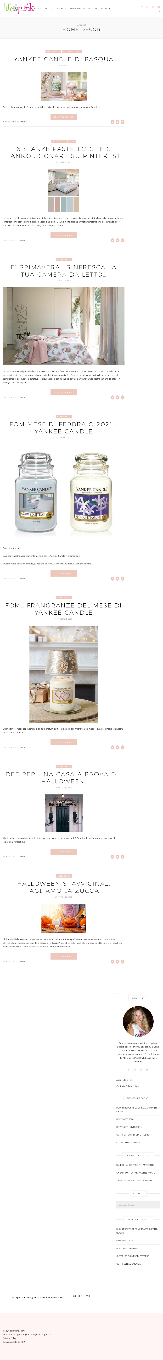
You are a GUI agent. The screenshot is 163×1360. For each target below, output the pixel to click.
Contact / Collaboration (127, 1086)
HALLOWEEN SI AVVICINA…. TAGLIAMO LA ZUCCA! (64, 887)
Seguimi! (84, 1296)
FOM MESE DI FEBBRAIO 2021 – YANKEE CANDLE (64, 428)
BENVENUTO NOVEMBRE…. (129, 1126)
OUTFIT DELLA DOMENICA (128, 1142)
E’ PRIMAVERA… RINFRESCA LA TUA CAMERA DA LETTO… (64, 270)
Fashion (61, 8)
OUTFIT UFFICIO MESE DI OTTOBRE (132, 1134)
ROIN (23, 1341)
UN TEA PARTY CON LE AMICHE (140, 1172)
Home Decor (77, 8)
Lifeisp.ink (20, 1330)
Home (37, 8)
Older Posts (118, 993)
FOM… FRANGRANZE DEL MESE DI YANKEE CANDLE (63, 609)
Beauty (49, 8)
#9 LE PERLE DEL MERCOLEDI (140, 1164)
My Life (92, 8)
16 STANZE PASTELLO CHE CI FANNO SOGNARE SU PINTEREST (64, 152)
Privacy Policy (9, 1338)
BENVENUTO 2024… (125, 1119)
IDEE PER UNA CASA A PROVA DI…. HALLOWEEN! (63, 777)
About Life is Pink (124, 1080)
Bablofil (120, 1164)
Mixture (106, 8)
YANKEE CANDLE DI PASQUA (64, 59)
